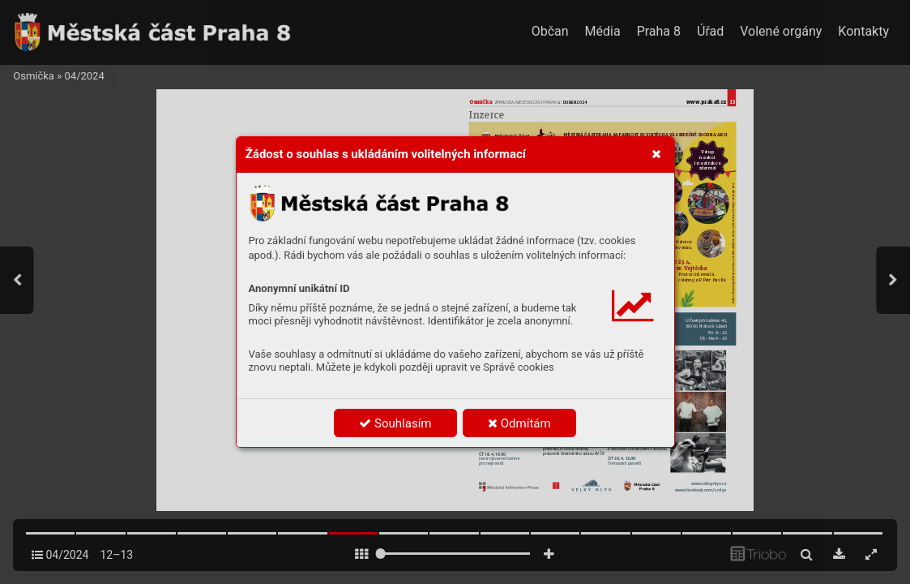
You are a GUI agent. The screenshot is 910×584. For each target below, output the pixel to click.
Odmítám (519, 423)
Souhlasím (395, 423)
